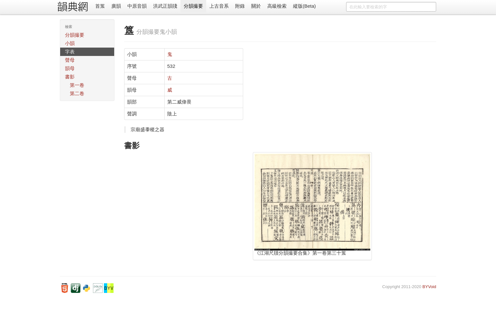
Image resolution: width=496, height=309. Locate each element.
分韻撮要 (193, 6)
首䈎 (100, 6)
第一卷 (77, 85)
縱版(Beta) (304, 6)
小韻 (70, 43)
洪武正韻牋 (165, 6)
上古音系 (219, 6)
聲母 (70, 60)
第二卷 (77, 93)
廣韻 (116, 6)
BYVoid (429, 286)
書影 (70, 76)
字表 (70, 51)
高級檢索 (277, 6)
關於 (256, 6)
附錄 (240, 6)
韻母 (70, 68)
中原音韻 (137, 6)
